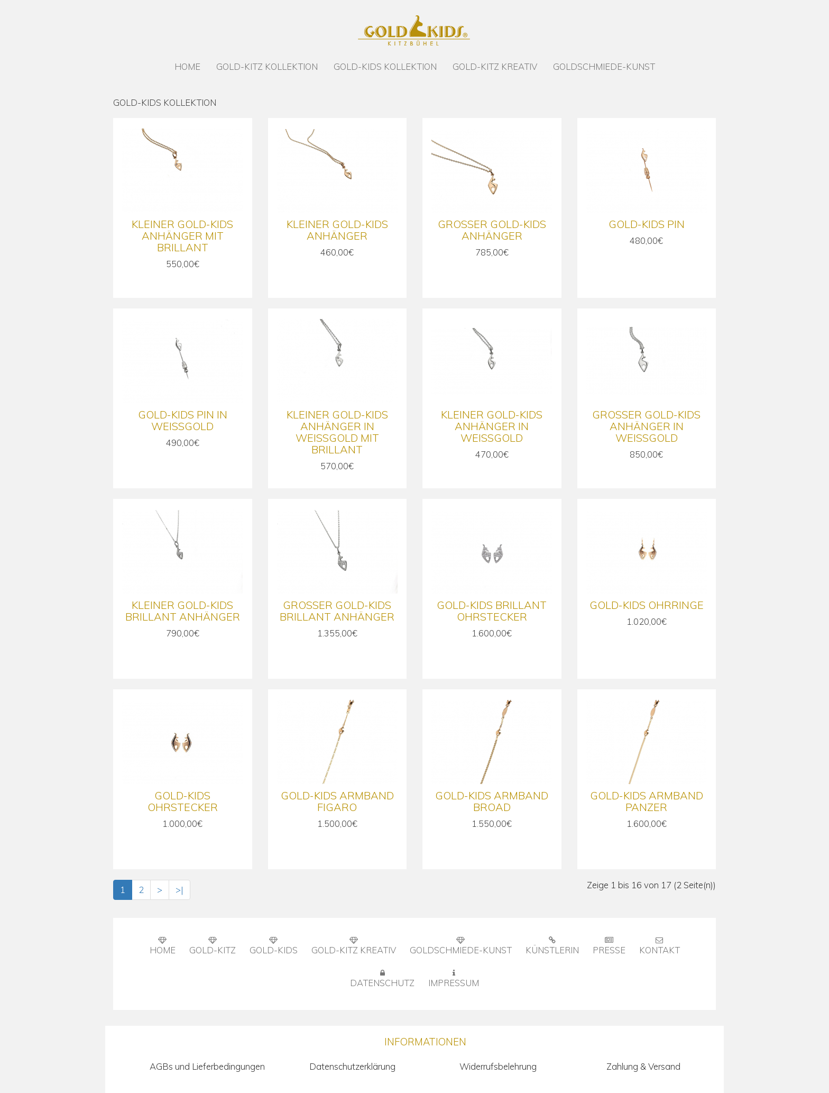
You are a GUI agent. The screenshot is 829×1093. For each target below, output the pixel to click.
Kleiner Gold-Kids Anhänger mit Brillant (182, 235)
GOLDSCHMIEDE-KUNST (604, 66)
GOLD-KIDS (274, 945)
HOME (187, 66)
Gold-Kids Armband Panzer (646, 801)
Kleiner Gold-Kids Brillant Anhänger (182, 610)
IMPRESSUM (453, 978)
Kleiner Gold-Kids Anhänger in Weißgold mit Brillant (337, 432)
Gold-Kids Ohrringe (646, 605)
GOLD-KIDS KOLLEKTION (385, 66)
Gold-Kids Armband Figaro (337, 801)
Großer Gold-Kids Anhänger (492, 229)
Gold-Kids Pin (647, 224)
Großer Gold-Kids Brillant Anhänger (337, 610)
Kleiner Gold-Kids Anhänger (337, 229)
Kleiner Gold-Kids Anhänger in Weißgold (491, 426)
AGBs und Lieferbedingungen (207, 1066)
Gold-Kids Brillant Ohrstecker (492, 610)
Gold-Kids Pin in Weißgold (182, 420)
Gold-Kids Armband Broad (491, 801)
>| (179, 889)
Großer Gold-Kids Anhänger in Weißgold (646, 426)
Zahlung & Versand (643, 1066)
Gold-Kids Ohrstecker (183, 801)
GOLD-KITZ (212, 945)
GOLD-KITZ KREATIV (495, 66)
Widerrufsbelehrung (498, 1066)
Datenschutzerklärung (352, 1066)
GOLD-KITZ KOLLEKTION (267, 66)
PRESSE (609, 945)
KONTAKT (659, 945)
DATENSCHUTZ (382, 978)
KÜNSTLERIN (552, 945)
